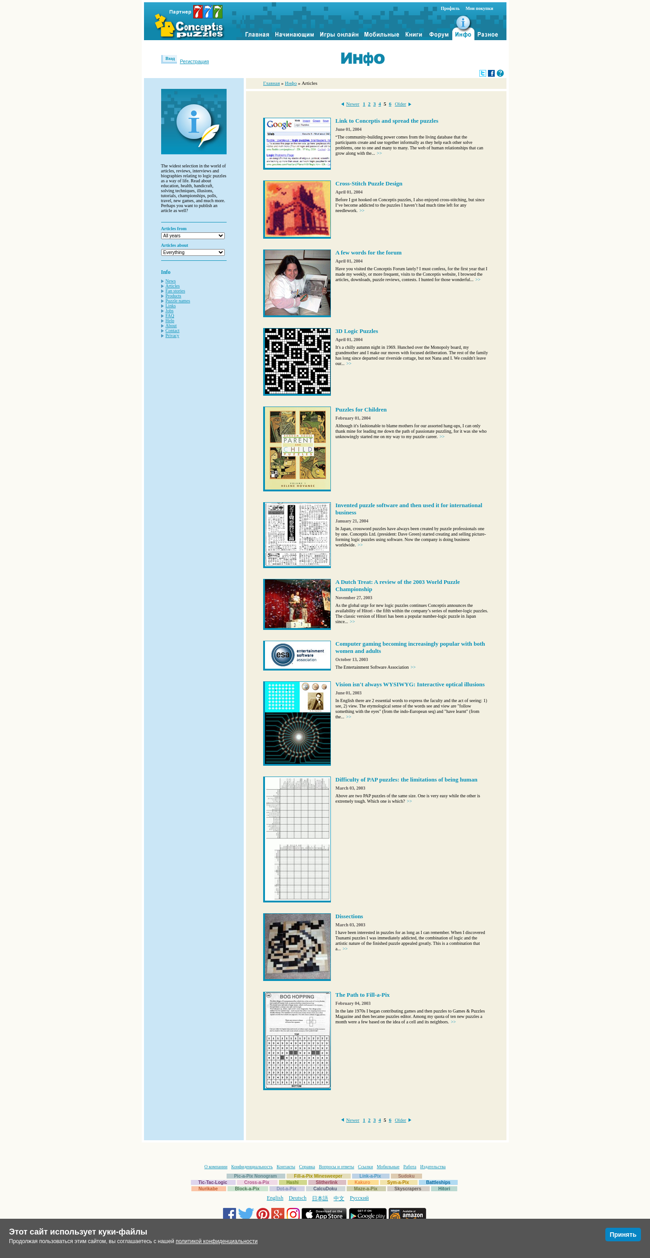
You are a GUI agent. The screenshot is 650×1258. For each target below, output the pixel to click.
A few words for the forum (368, 252)
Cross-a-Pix (256, 1182)
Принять (623, 1234)
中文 (339, 1198)
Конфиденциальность (252, 1166)
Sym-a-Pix (398, 1182)
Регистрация (194, 61)
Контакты (286, 1166)
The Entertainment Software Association (375, 667)
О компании (216, 1166)
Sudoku (406, 1176)
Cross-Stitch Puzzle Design (369, 183)
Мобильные (388, 1166)
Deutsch (297, 1198)
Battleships (438, 1182)
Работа (409, 1166)
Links (171, 305)
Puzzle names (178, 300)
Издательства (433, 1166)
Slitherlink (326, 1182)
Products (173, 295)
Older (400, 103)
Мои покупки (479, 8)
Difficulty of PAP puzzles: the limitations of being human (406, 779)
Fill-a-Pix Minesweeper (318, 1176)
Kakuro (362, 1182)
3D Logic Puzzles (356, 331)
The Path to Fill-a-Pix (362, 994)
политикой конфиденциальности (216, 1241)
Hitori (444, 1188)
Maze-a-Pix (365, 1188)
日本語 (320, 1198)
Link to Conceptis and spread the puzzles (386, 120)
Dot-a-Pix (287, 1188)
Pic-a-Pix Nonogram (255, 1176)
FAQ (170, 315)
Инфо (291, 83)
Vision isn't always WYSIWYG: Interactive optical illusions (410, 684)
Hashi (292, 1182)
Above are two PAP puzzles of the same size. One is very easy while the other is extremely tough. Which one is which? (407, 798)
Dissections (349, 916)
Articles (173, 285)
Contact (173, 330)
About (171, 325)
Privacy (173, 335)
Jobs (170, 310)
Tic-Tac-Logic (212, 1182)
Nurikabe (208, 1188)
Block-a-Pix (247, 1188)
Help (170, 320)
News (171, 280)
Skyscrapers (408, 1188)
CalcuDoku (325, 1188)
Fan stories (176, 290)
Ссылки (365, 1166)
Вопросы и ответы (336, 1166)
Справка (307, 1166)
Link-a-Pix (370, 1176)
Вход (170, 58)
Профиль (450, 8)
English (275, 1198)
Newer (352, 103)
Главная (271, 83)
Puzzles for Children (361, 409)
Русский (359, 1198)
